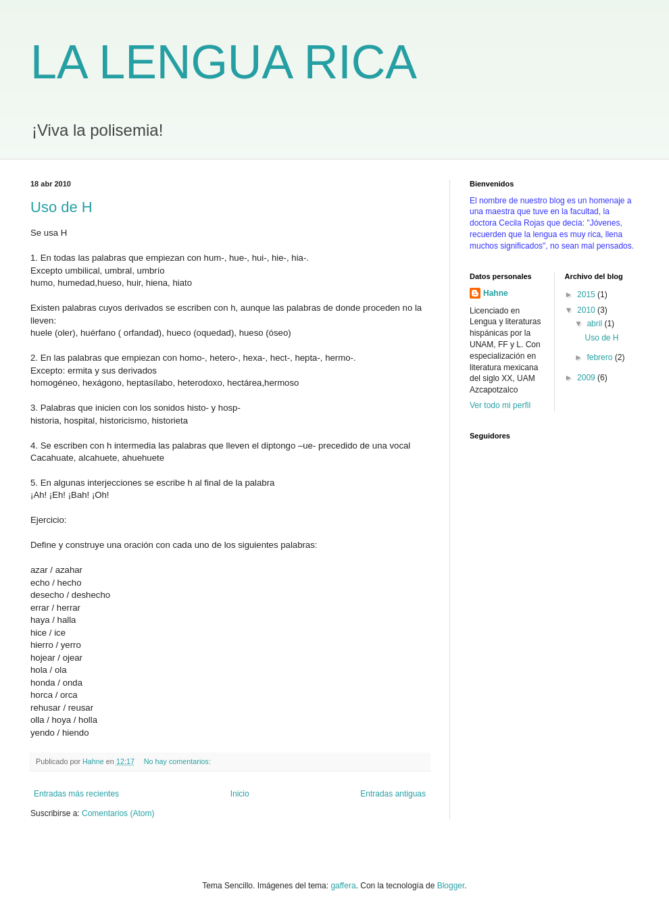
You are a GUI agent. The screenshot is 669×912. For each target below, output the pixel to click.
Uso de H (61, 207)
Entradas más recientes (76, 794)
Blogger (451, 885)
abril (595, 323)
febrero (600, 357)
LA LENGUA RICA (223, 62)
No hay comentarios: (178, 761)
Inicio (239, 794)
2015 (587, 294)
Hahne (495, 293)
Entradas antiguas (393, 794)
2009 (587, 377)
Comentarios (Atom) (118, 813)
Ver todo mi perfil (500, 405)
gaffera (342, 885)
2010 (587, 310)
